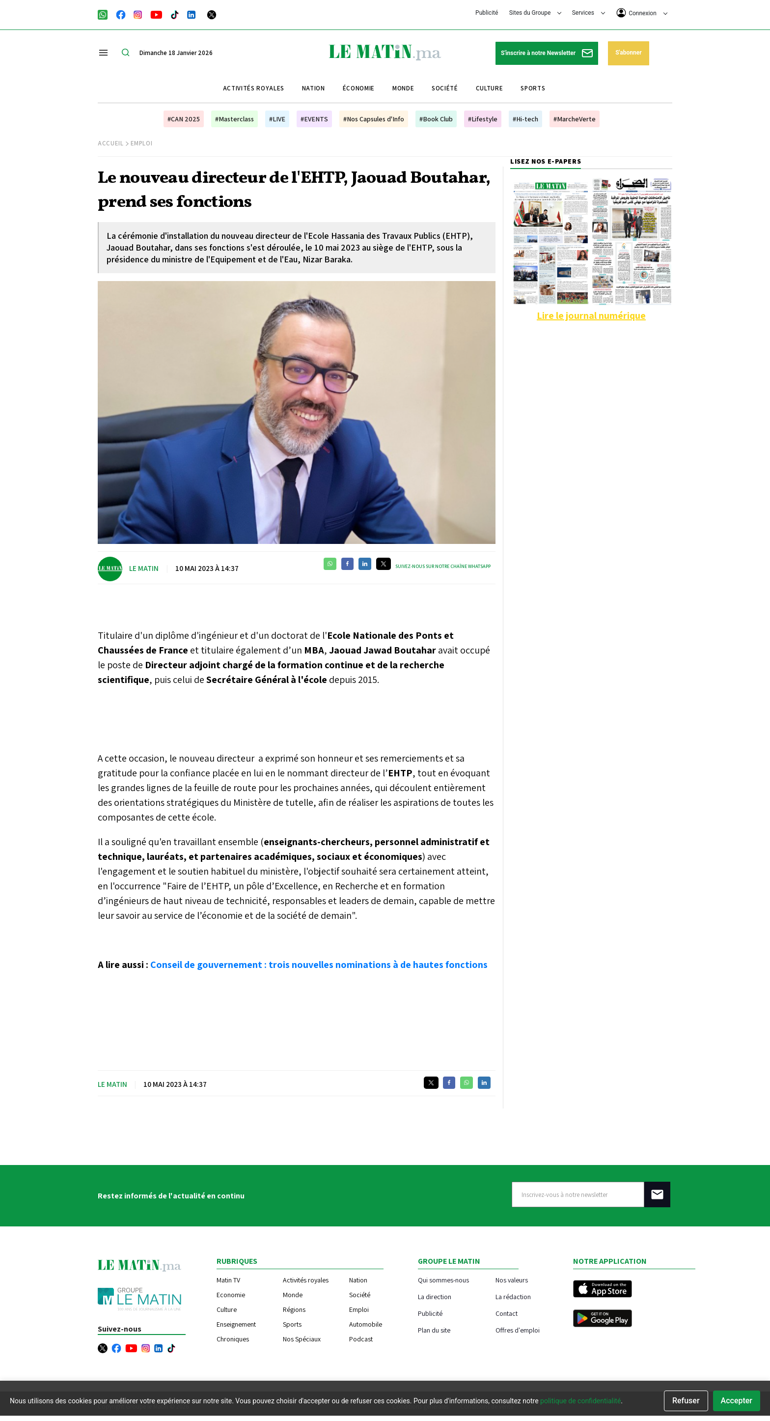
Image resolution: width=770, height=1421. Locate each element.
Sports (533, 88)
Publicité (486, 12)
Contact (506, 1313)
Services (588, 12)
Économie (359, 88)
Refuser (686, 1400)
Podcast (361, 1339)
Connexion (641, 13)
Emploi (142, 143)
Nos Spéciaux (302, 1339)
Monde (403, 88)
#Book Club (436, 118)
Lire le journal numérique (591, 315)
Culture (489, 88)
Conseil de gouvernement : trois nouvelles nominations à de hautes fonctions (319, 964)
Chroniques (233, 1339)
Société (445, 88)
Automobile (365, 1324)
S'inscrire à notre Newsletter (547, 53)
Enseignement (236, 1324)
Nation (313, 88)
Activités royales (253, 88)
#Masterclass (234, 118)
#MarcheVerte (574, 118)
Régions (294, 1309)
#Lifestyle (482, 118)
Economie (231, 1294)
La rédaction (513, 1296)
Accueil (111, 143)
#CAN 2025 (183, 118)
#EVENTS (314, 118)
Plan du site (434, 1330)
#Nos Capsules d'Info (373, 118)
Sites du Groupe (535, 12)
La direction (434, 1296)
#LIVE (277, 118)
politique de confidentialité (580, 1401)
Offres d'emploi (517, 1330)
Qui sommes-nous (443, 1280)
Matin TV (228, 1280)
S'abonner (628, 52)
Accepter (736, 1400)
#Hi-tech (525, 118)
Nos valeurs (511, 1280)
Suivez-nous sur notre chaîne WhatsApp (443, 566)
